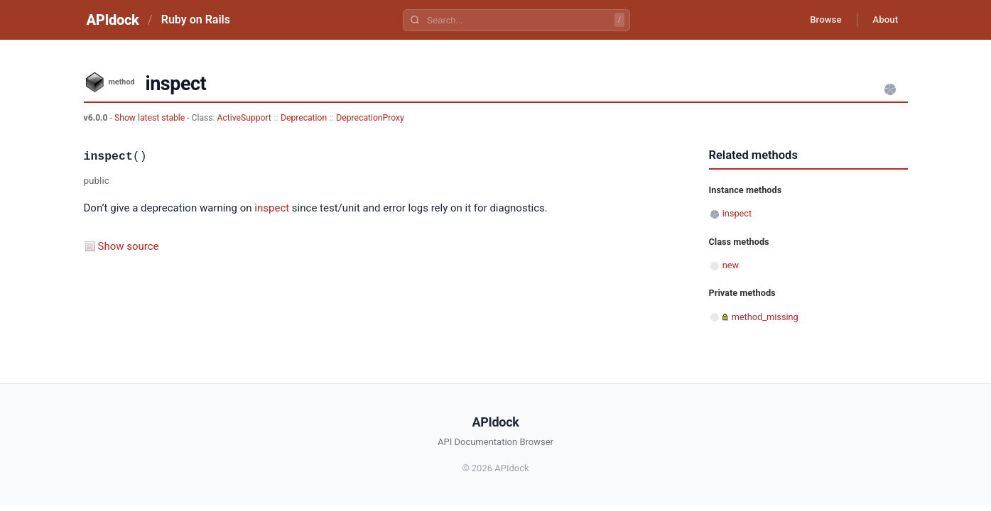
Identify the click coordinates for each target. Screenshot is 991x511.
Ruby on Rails (195, 19)
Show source (128, 246)
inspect (271, 208)
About (883, 20)
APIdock (113, 19)
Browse (818, 20)
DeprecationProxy (370, 118)
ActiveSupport (244, 118)
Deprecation (304, 118)
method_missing (765, 317)
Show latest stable (150, 118)
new (730, 265)
